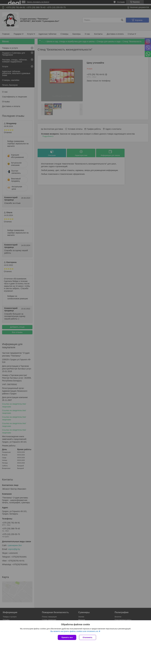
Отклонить (87, 637)
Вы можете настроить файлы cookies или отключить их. (75, 631)
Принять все (67, 637)
